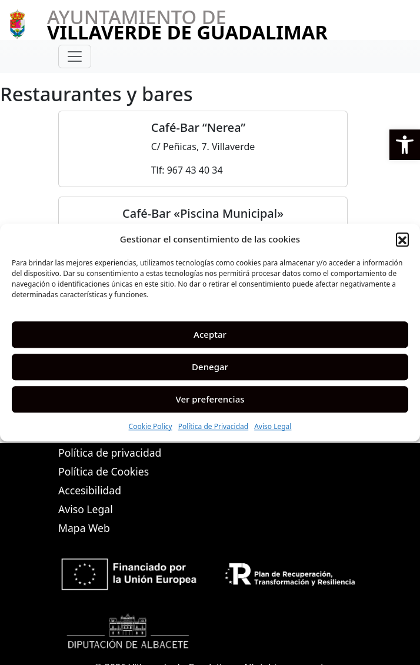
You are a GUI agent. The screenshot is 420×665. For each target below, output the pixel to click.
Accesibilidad (89, 490)
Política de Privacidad (213, 426)
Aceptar (210, 334)
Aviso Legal (272, 426)
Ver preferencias (209, 399)
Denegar (210, 367)
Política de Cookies (103, 471)
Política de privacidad (109, 452)
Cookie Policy (150, 426)
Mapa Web (84, 528)
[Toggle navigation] (74, 56)
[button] (404, 144)
